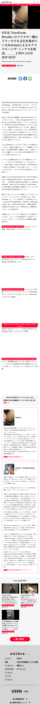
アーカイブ (8, 679)
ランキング (8, 672)
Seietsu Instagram (14, 457)
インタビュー (9, 665)
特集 (6, 662)
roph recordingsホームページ (18, 570)
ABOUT (19, 658)
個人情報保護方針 (18, 699)
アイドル (8, 676)
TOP (2, 4)
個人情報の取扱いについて (18, 702)
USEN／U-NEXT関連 (15, 4)
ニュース (8, 658)
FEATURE (7, 4)
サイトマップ (21, 669)
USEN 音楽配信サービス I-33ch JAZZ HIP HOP (19, 402)
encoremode (9, 669)
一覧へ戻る (18, 639)
